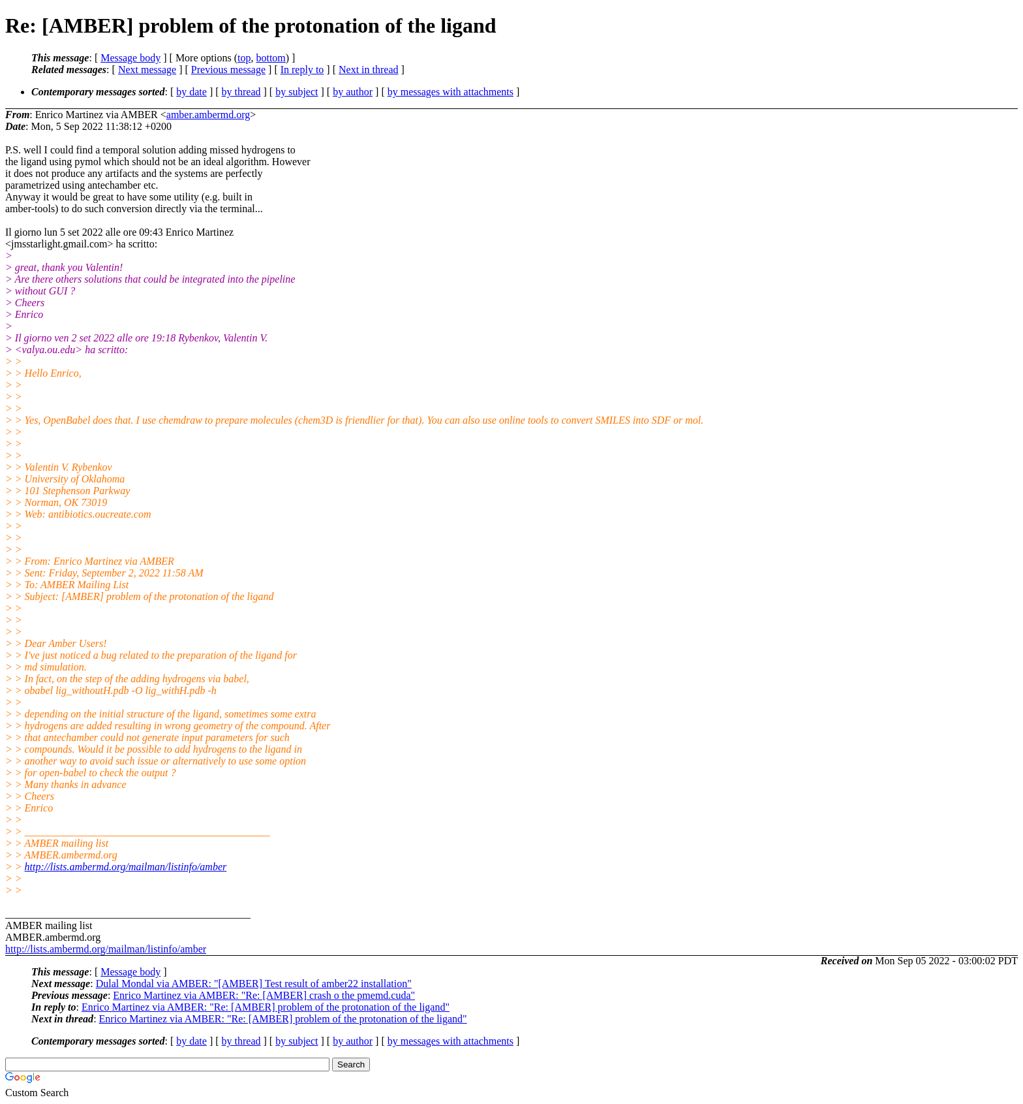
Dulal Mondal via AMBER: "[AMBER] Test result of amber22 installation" (254, 983)
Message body (130, 57)
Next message (147, 69)
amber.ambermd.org (208, 114)
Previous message (228, 69)
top (244, 57)
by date (191, 91)
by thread (241, 91)
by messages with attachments (450, 91)
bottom (270, 57)
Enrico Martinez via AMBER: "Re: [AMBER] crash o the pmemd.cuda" (264, 995)
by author (353, 91)
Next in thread (369, 69)
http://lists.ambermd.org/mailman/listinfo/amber (126, 866)
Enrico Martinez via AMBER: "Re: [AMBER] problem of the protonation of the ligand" (266, 1007)
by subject (296, 91)
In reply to (302, 69)
